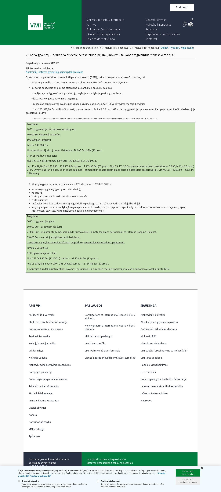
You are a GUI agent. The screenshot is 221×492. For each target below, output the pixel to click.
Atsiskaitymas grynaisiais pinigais (159, 322)
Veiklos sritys (36, 351)
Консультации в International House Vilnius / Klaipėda (110, 327)
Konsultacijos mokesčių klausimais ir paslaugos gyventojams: (49, 461)
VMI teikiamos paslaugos (99, 336)
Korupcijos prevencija (40, 372)
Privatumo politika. (38, 476)
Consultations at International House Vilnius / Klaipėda (110, 316)
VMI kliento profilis (95, 343)
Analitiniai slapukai (108, 481)
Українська (187, 48)
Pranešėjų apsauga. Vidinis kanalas (48, 379)
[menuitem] (105, 20)
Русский (174, 48)
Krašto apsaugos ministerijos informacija (163, 379)
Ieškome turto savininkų (154, 393)
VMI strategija (36, 429)
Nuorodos (146, 400)
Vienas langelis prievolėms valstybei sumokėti (110, 358)
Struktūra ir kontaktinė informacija (48, 322)
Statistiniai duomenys (41, 393)
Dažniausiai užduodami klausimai (159, 329)
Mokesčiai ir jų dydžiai (153, 315)
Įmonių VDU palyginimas (154, 365)
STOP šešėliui (148, 372)
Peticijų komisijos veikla (42, 343)
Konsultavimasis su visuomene (46, 329)
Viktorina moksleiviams (154, 343)
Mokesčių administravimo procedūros (50, 365)
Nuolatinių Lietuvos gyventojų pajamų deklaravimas (54, 72)
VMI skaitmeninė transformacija (102, 351)
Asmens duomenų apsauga (44, 400)
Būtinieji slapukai (28, 481)
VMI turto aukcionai (151, 358)
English (164, 48)
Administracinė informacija (44, 386)
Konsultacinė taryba (40, 422)
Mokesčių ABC (148, 336)
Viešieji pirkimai (37, 408)
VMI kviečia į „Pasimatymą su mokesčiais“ (164, 351)
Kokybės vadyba (38, 358)
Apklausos (34, 436)
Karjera (33, 415)
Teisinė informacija (39, 336)
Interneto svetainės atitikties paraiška (162, 386)
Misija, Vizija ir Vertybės (41, 315)
